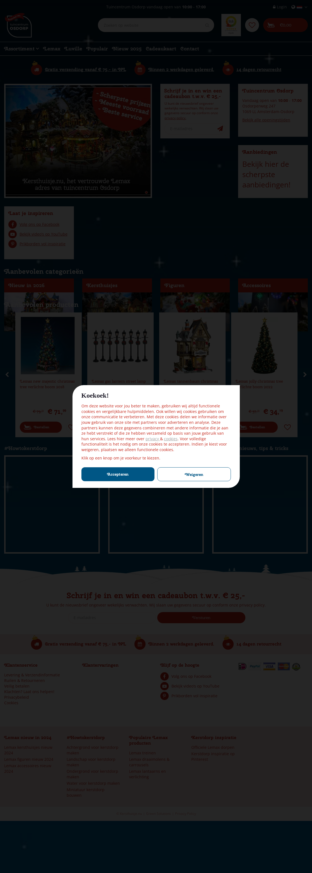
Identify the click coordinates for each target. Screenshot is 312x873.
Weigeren (194, 474)
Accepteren (118, 474)
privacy (153, 438)
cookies (171, 438)
